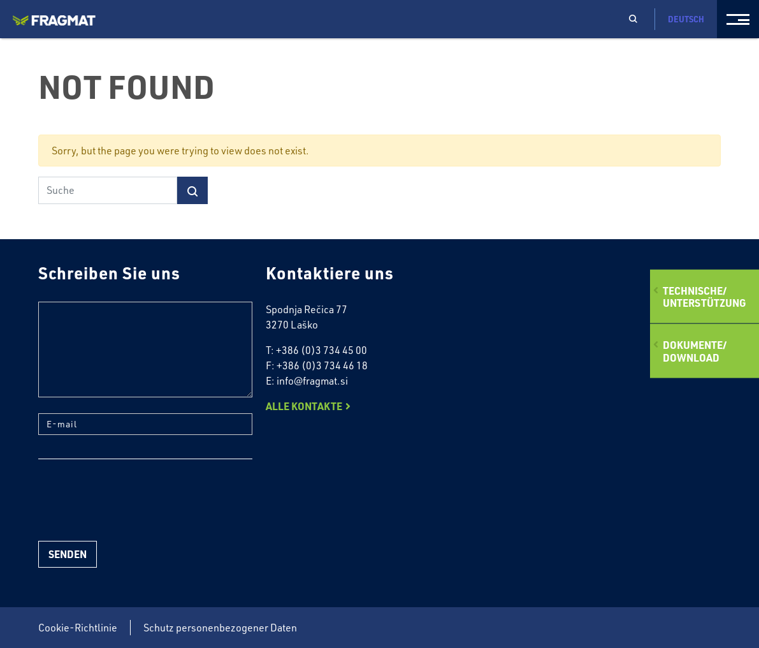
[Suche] (107, 190)
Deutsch (686, 23)
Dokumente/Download (694, 351)
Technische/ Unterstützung (704, 296)
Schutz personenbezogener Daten (220, 627)
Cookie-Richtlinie (77, 627)
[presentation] (135, 500)
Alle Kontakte (304, 406)
